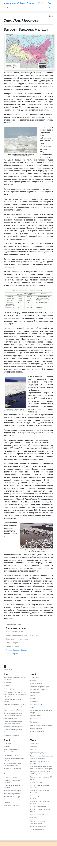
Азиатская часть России (12, 718)
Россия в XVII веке (36, 782)
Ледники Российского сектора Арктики (22, 635)
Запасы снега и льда (14, 632)
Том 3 (6, 8)
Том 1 (40, 3)
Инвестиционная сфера (12, 797)
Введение (7, 686)
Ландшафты (34, 722)
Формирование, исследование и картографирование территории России (15, 694)
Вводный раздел (9, 689)
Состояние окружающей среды (41, 725)
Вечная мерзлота (12, 654)
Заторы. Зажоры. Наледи (16, 650)
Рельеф (32, 695)
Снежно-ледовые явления (16, 643)
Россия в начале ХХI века (39, 815)
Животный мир (35, 719)
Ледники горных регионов (16, 639)
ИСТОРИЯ (33, 750)
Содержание (8, 683)
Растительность (35, 716)
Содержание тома (13, 624)
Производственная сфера (12, 790)
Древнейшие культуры (38, 753)
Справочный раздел (37, 731)
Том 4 (50, 8)
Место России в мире (11, 755)
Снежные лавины (12, 646)
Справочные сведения (11, 735)
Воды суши (34, 701)
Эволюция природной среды (40, 687)
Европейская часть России (13, 710)
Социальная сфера (10, 777)
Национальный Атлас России (18, 3)
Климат (32, 698)
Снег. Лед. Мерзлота (37, 704)
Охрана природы (36, 728)
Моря (32, 707)
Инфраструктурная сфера (12, 794)
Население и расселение (12, 774)
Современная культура (38, 826)
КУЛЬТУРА (33, 818)
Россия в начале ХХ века (38, 806)
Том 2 (50, 3)
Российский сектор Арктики (13, 727)
